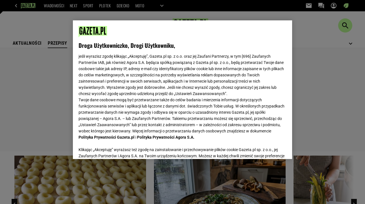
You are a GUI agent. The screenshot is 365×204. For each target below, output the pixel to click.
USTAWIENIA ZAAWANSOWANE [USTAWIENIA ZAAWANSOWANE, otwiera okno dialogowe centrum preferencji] (115, 147)
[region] (182, 89)
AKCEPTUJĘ (267, 148)
